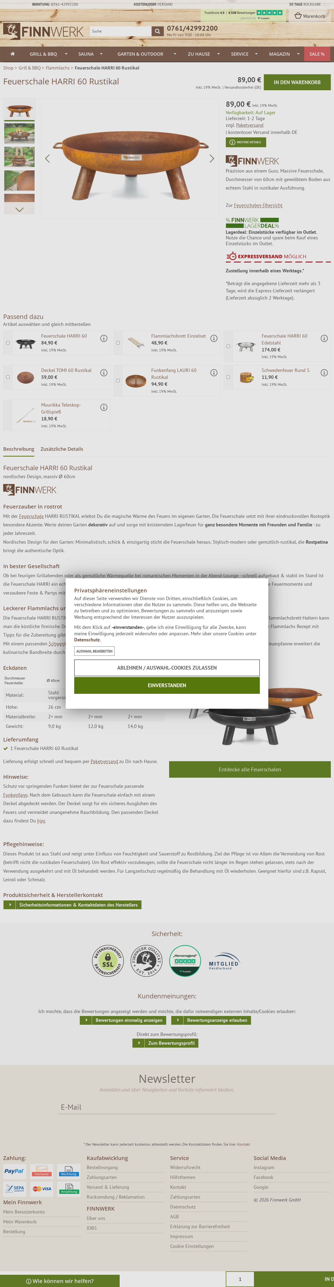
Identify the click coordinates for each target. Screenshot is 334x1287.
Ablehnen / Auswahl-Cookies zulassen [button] (167, 667)
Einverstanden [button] (167, 685)
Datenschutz (87, 640)
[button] (94, 651)
